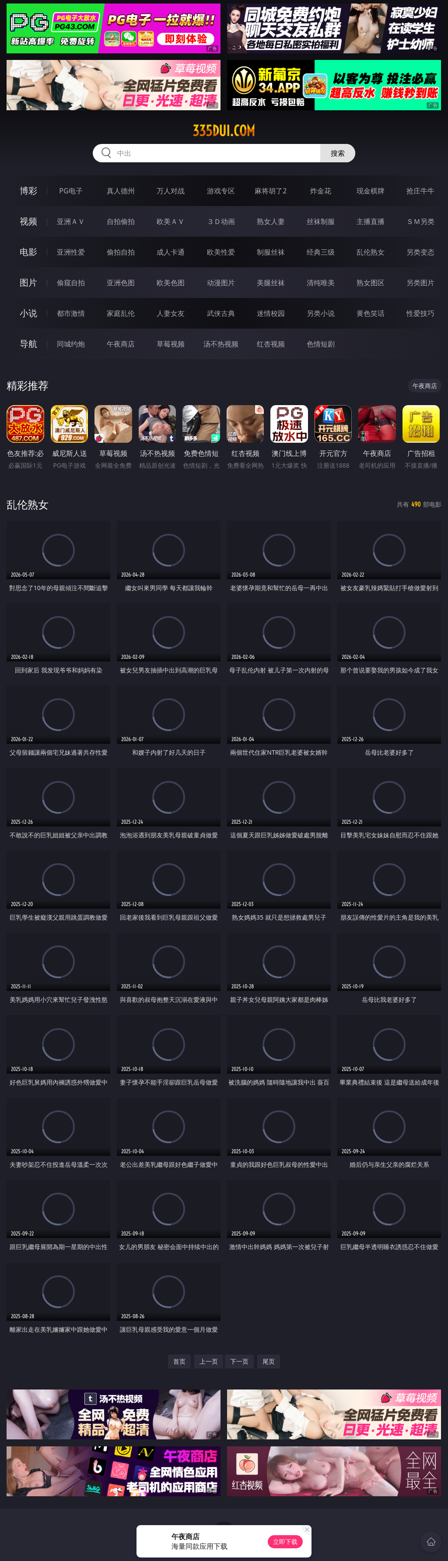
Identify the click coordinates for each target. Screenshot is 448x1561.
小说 (28, 313)
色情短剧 (321, 344)
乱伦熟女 (371, 252)
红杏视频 (271, 344)
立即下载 (285, 1541)
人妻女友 (171, 313)
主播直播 (371, 221)
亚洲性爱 (71, 252)
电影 (28, 252)
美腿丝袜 (271, 282)
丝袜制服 (321, 221)
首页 (179, 1361)
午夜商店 (121, 344)
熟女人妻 (271, 221)
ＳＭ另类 (420, 221)
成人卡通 (171, 252)
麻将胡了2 (271, 191)
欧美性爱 (221, 252)
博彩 (28, 190)
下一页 (239, 1361)
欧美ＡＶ (171, 221)
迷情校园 (271, 313)
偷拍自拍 (121, 252)
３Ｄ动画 (221, 221)
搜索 (338, 153)
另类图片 (420, 282)
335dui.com (223, 131)
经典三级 (321, 252)
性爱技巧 (420, 313)
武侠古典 (221, 313)
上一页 (209, 1361)
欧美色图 (171, 282)
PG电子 (70, 191)
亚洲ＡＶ (71, 221)
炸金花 (320, 191)
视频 (28, 221)
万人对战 (171, 191)
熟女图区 (371, 282)
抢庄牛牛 (420, 191)
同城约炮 (71, 344)
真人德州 (121, 191)
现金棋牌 (371, 191)
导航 (28, 344)
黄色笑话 (371, 313)
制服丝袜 (271, 252)
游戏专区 (221, 191)
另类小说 (321, 313)
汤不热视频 (220, 344)
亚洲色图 (121, 282)
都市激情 (71, 313)
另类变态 (420, 252)
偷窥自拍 (71, 282)
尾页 (268, 1361)
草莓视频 (171, 344)
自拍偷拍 (121, 221)
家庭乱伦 (121, 313)
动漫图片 (221, 282)
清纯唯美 (321, 282)
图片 (28, 282)
